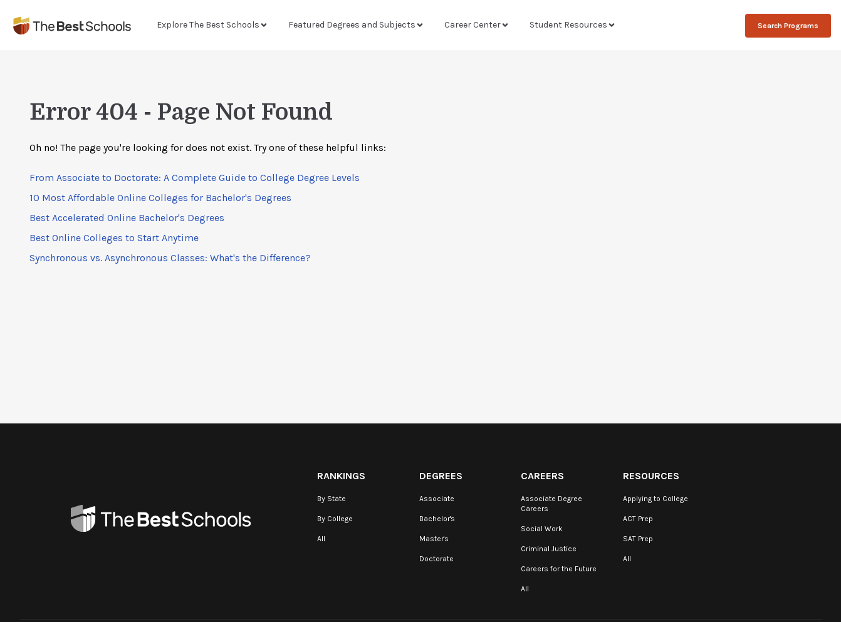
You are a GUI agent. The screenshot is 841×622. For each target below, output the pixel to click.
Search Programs (788, 25)
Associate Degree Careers (551, 503)
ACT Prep (638, 518)
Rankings (341, 476)
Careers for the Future (559, 568)
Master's (434, 538)
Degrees (440, 476)
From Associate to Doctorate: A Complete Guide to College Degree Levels (194, 178)
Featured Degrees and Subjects (356, 24)
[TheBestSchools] (72, 25)
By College (335, 518)
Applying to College (655, 498)
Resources (651, 476)
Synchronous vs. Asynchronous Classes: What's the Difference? (170, 258)
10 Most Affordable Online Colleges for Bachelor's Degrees (160, 198)
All (321, 538)
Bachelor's (437, 518)
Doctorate (436, 558)
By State (331, 498)
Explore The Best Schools (212, 24)
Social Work (542, 528)
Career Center (476, 24)
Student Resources (573, 24)
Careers (542, 476)
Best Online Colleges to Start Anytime (114, 238)
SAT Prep (638, 538)
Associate (436, 498)
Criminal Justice (549, 548)
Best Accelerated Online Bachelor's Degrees (126, 218)
